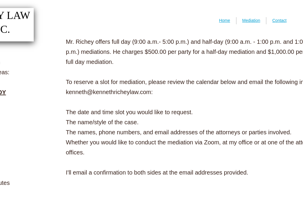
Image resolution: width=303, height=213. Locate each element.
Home (224, 20)
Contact (279, 20)
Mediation (251, 20)
